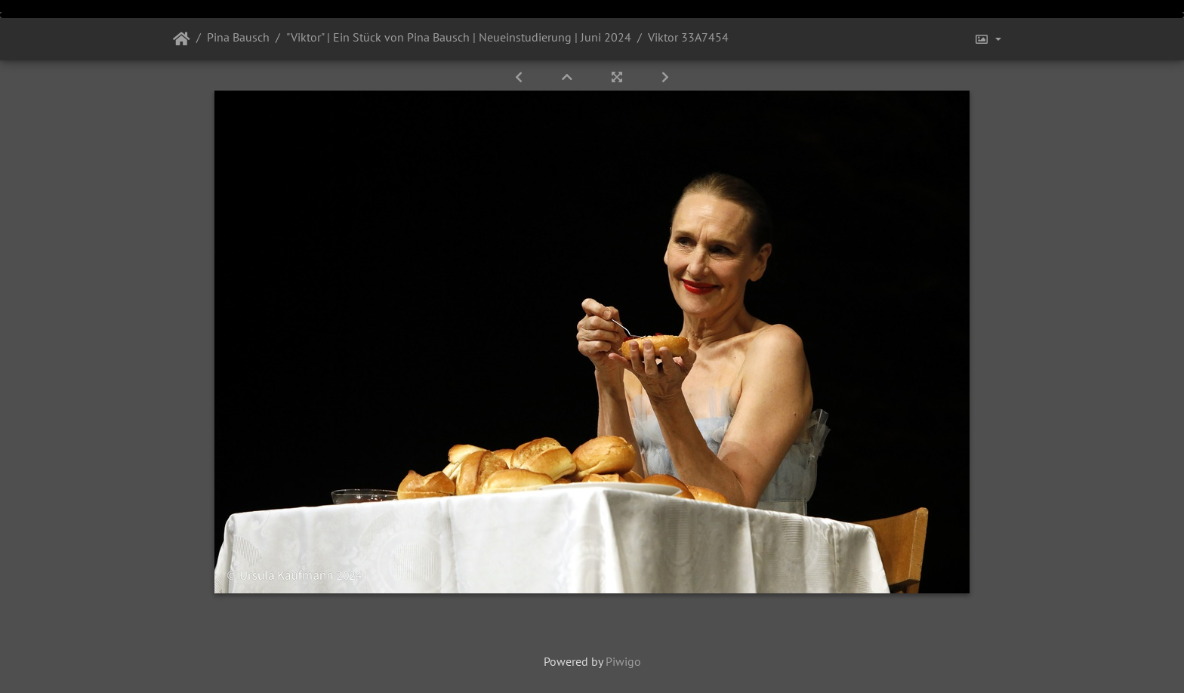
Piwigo (623, 661)
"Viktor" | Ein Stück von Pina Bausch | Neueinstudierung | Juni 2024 (458, 37)
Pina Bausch (238, 37)
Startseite (181, 39)
